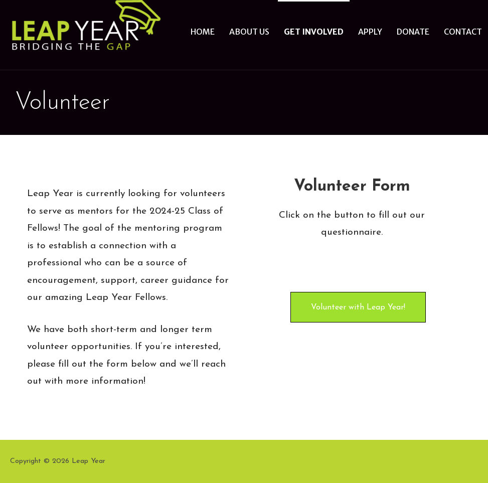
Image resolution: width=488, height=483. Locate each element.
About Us (249, 32)
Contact (463, 32)
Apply (370, 32)
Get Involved (314, 32)
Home (203, 32)
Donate (413, 32)
